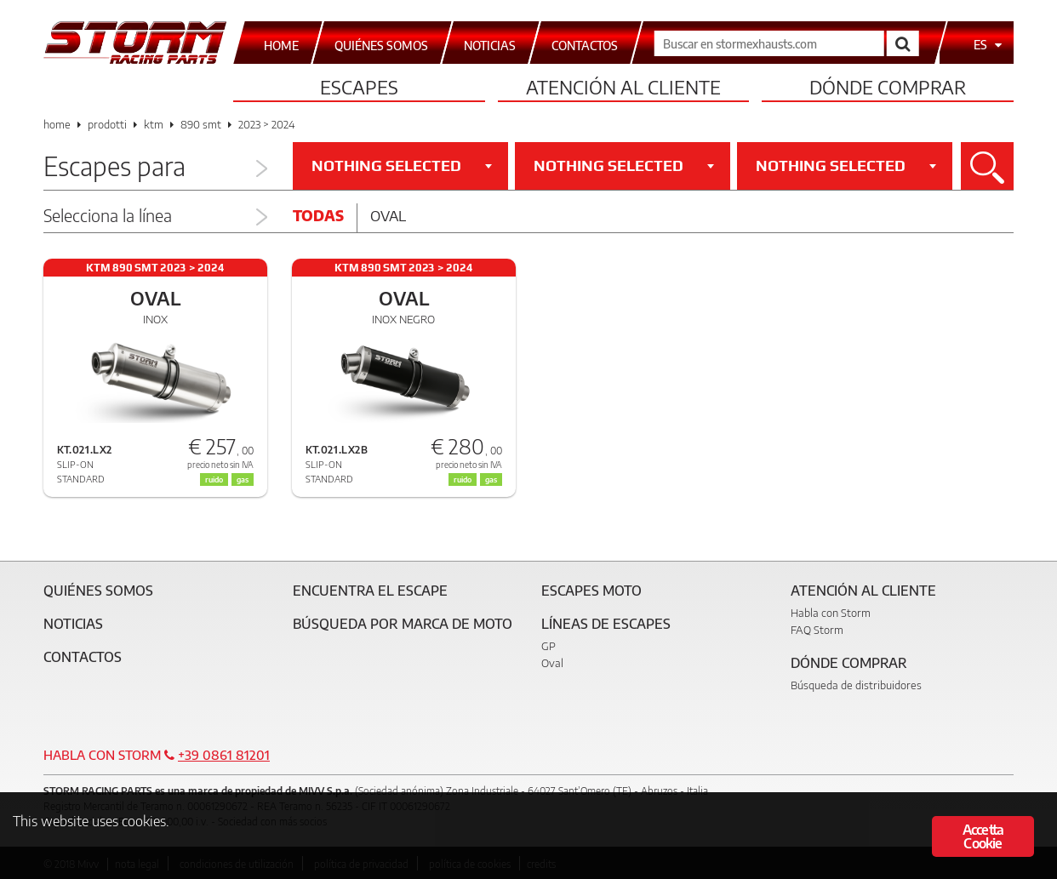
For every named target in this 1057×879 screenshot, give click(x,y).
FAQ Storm (817, 629)
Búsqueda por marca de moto (402, 623)
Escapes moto (591, 590)
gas (491, 479)
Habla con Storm (831, 612)
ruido (462, 479)
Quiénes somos (98, 590)
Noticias (73, 623)
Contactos (82, 656)
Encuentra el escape (370, 590)
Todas (318, 215)
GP (548, 646)
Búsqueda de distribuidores (856, 685)
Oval (388, 215)
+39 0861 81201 (224, 754)
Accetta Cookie (983, 836)
